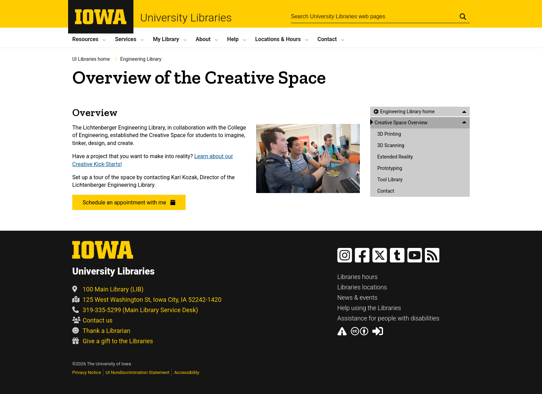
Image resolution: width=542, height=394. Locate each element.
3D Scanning (390, 145)
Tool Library (389, 179)
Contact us (92, 320)
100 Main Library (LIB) (107, 289)
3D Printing (389, 134)
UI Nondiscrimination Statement (138, 372)
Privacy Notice (86, 372)
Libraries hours (357, 276)
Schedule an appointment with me (129, 202)
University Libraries (186, 17)
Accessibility (186, 372)
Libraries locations (362, 287)
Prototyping (389, 168)
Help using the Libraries (369, 307)
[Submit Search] (463, 16)
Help (233, 39)
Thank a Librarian (101, 330)
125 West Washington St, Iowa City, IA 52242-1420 (147, 299)
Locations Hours (278, 39)
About (203, 39)
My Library (166, 39)
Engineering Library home (407, 111)
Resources (85, 39)
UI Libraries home (91, 59)
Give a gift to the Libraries (112, 341)
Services (126, 39)
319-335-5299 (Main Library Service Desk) (135, 310)
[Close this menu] (464, 112)
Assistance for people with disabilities (388, 318)
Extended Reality (395, 157)
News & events (357, 297)
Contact (327, 39)
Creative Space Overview (400, 122)
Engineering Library (140, 59)
